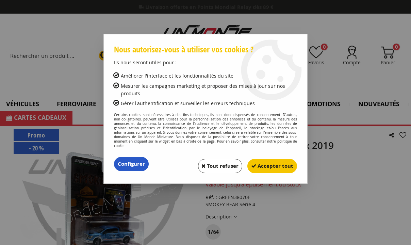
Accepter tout (270, 164)
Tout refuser (212, 164)
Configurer (132, 164)
